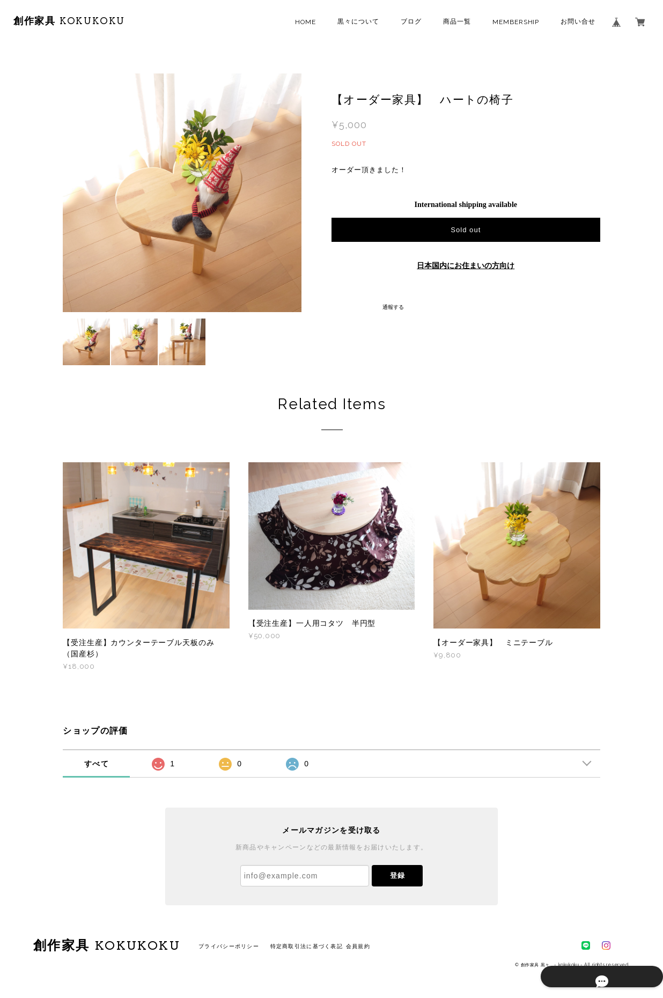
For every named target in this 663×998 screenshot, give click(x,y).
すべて (96, 763)
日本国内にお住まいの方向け (465, 266)
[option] (182, 192)
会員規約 (358, 946)
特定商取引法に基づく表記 (306, 946)
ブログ (411, 21)
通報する (393, 307)
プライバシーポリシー (228, 946)
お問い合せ (578, 21)
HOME (305, 22)
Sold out (466, 230)
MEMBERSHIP (516, 22)
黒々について (358, 21)
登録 (397, 875)
